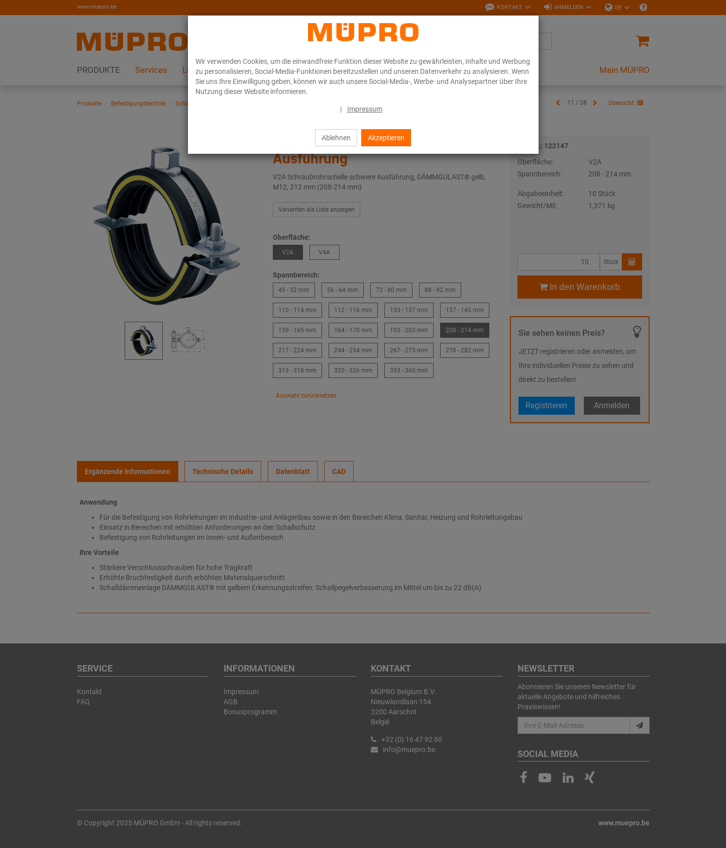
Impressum (364, 109)
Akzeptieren (386, 138)
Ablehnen (336, 138)
